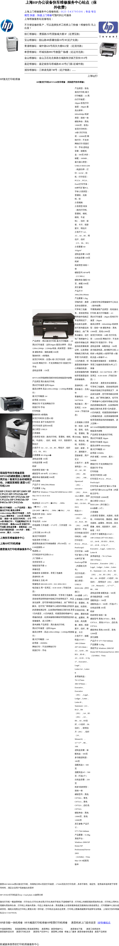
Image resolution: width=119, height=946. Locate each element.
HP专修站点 (104, 922)
